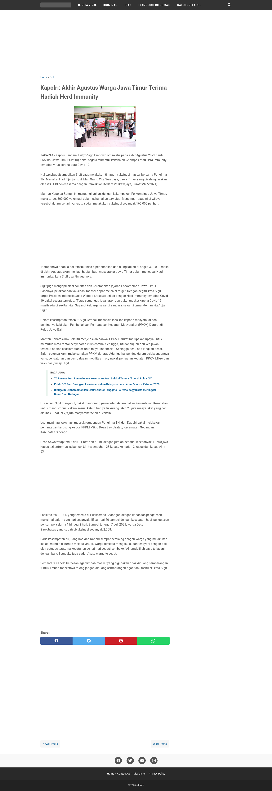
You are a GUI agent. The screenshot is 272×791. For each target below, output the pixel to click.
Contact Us (123, 773)
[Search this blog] (229, 5)
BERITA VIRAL (87, 5)
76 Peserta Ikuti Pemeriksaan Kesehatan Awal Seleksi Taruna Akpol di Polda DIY (103, 378)
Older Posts (160, 743)
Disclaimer (139, 773)
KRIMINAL (110, 5)
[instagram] (154, 760)
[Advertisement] (136, 42)
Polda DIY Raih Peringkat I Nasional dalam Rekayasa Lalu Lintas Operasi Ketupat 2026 (106, 384)
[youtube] (142, 760)
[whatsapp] (153, 641)
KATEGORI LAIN (187, 5)
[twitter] (89, 641)
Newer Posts (50, 743)
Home (110, 773)
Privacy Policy (157, 773)
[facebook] (56, 641)
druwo (140, 785)
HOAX (128, 5)
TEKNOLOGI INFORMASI (154, 5)
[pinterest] (121, 641)
